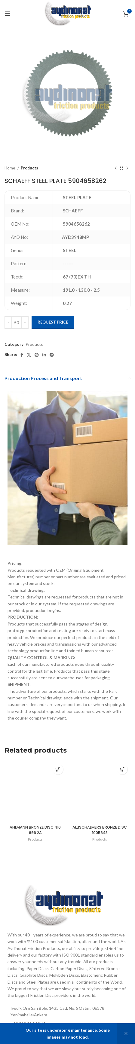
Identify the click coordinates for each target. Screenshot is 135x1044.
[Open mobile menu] (8, 14)
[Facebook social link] (22, 355)
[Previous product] (115, 168)
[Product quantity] (16, 322)
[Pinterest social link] (37, 355)
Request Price (53, 322)
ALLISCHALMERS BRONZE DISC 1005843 (99, 830)
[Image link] (63, 904)
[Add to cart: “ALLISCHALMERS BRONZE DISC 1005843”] (122, 769)
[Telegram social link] (52, 355)
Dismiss (126, 1033)
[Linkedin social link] (44, 355)
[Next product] (127, 168)
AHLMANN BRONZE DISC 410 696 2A (35, 830)
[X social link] (29, 355)
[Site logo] (67, 13)
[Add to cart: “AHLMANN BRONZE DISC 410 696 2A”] (58, 769)
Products (29, 168)
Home (10, 168)
